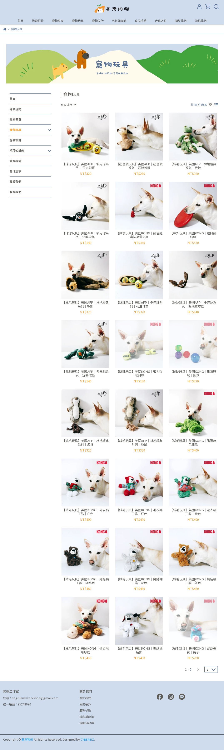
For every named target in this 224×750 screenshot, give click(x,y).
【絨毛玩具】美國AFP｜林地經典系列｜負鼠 (139, 442)
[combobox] (68, 104)
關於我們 (180, 21)
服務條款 (85, 710)
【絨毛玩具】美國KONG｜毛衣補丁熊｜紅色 (139, 512)
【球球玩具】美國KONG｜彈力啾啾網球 (139, 373)
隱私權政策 (86, 717)
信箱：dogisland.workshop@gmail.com (30, 698)
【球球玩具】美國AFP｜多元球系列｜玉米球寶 (85, 166)
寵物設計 (98, 21)
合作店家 (160, 21)
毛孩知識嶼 (119, 21)
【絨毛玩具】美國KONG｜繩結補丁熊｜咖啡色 (85, 581)
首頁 (21, 21)
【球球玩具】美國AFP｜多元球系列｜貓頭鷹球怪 (193, 304)
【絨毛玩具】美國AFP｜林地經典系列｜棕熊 (85, 304)
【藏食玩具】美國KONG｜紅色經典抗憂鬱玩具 (139, 235)
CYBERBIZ (87, 739)
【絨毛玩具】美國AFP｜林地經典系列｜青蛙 (193, 166)
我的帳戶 (85, 704)
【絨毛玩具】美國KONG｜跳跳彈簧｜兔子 (193, 650)
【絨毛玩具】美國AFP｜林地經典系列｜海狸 (85, 442)
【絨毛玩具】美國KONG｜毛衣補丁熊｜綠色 (193, 512)
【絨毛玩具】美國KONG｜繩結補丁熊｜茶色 (193, 581)
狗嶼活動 (38, 21)
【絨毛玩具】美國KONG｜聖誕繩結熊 (139, 650)
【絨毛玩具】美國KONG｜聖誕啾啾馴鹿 (85, 650)
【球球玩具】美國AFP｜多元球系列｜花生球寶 (139, 304)
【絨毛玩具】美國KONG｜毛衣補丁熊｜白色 (85, 512)
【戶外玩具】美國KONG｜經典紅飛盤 (193, 235)
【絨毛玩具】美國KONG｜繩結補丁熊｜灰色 (139, 581)
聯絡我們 (200, 21)
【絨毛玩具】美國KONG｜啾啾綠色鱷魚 (193, 442)
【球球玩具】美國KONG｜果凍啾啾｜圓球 (193, 373)
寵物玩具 (78, 21)
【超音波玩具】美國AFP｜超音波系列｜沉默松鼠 (139, 166)
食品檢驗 (140, 21)
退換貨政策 (86, 723)
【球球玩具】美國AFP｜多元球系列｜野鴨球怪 (85, 373)
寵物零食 (58, 21)
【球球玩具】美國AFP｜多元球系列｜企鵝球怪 (85, 235)
